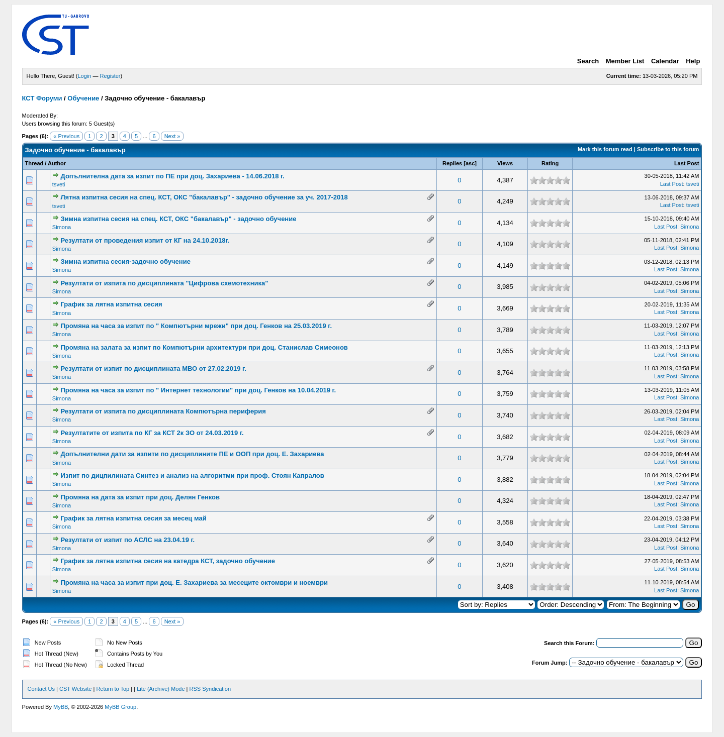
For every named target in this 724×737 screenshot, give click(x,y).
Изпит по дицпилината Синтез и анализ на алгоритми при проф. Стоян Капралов (192, 475)
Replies (452, 163)
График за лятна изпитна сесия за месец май (133, 518)
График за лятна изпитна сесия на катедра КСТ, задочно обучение (167, 561)
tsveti (58, 184)
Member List (625, 61)
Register (110, 76)
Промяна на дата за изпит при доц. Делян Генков (140, 497)
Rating (550, 163)
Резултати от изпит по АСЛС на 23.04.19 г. (127, 540)
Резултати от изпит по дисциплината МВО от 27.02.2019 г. (153, 368)
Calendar (665, 61)
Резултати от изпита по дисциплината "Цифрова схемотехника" (164, 283)
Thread (34, 163)
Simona (61, 227)
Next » (172, 136)
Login (85, 76)
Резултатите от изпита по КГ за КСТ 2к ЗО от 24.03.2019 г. (151, 433)
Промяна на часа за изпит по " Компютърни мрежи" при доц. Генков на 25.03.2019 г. (196, 326)
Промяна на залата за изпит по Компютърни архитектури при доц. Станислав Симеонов (203, 347)
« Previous (66, 136)
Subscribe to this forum (668, 149)
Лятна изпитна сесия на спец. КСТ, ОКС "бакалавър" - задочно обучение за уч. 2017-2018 (203, 197)
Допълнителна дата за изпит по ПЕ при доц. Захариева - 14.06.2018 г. (172, 176)
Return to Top (112, 689)
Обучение (83, 98)
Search (588, 61)
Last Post (686, 163)
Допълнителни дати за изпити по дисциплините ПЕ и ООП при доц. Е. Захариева (192, 454)
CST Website (75, 689)
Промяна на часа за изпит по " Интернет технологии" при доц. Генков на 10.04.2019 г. (198, 390)
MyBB (60, 707)
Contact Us (41, 689)
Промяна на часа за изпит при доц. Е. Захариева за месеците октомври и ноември (193, 582)
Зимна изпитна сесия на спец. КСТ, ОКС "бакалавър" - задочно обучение (178, 219)
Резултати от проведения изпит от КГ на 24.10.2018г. (144, 240)
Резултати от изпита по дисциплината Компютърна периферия (162, 411)
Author (57, 163)
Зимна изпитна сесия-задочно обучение (125, 261)
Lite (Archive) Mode (161, 689)
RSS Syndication (210, 689)
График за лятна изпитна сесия (111, 304)
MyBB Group (120, 707)
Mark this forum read (605, 149)
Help (693, 61)
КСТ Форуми (42, 98)
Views (505, 163)
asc (470, 163)
